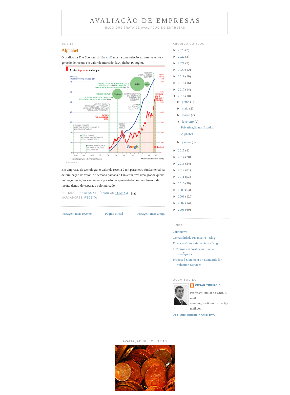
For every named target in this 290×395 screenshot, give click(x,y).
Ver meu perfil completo (194, 315)
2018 (181, 83)
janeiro (187, 142)
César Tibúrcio (208, 285)
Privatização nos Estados (197, 127)
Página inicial (114, 213)
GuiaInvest (180, 232)
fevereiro (188, 121)
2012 (181, 170)
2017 (181, 89)
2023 (181, 50)
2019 (181, 76)
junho (186, 102)
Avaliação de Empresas (145, 20)
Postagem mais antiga (151, 213)
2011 (181, 177)
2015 (181, 150)
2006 (181, 209)
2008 (181, 196)
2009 (181, 190)
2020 (181, 70)
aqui (108, 57)
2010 (181, 183)
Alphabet (187, 134)
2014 (181, 157)
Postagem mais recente (76, 213)
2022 (181, 56)
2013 (181, 163)
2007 (181, 203)
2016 (181, 96)
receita (90, 197)
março (186, 115)
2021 (181, 63)
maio (185, 108)
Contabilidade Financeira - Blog (194, 237)
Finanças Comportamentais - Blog (195, 243)
